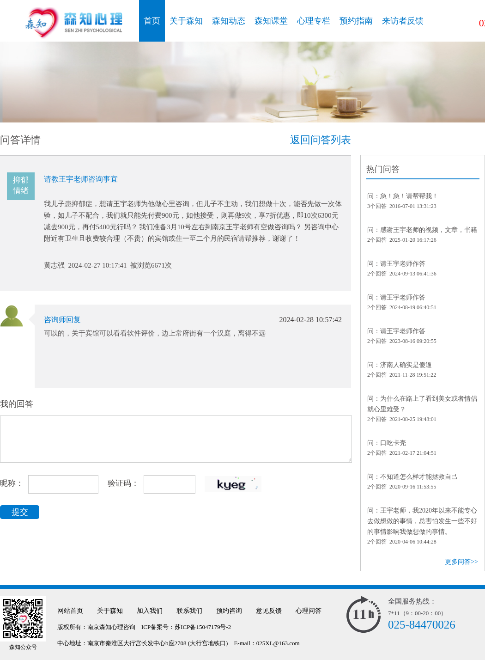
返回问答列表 (320, 140)
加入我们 (150, 610)
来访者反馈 (403, 20)
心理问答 (308, 610)
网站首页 (70, 610)
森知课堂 (271, 20)
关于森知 (186, 20)
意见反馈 (269, 610)
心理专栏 (313, 20)
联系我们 (189, 610)
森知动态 (228, 20)
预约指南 (356, 20)
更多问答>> (461, 561)
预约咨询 (229, 610)
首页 (152, 20)
